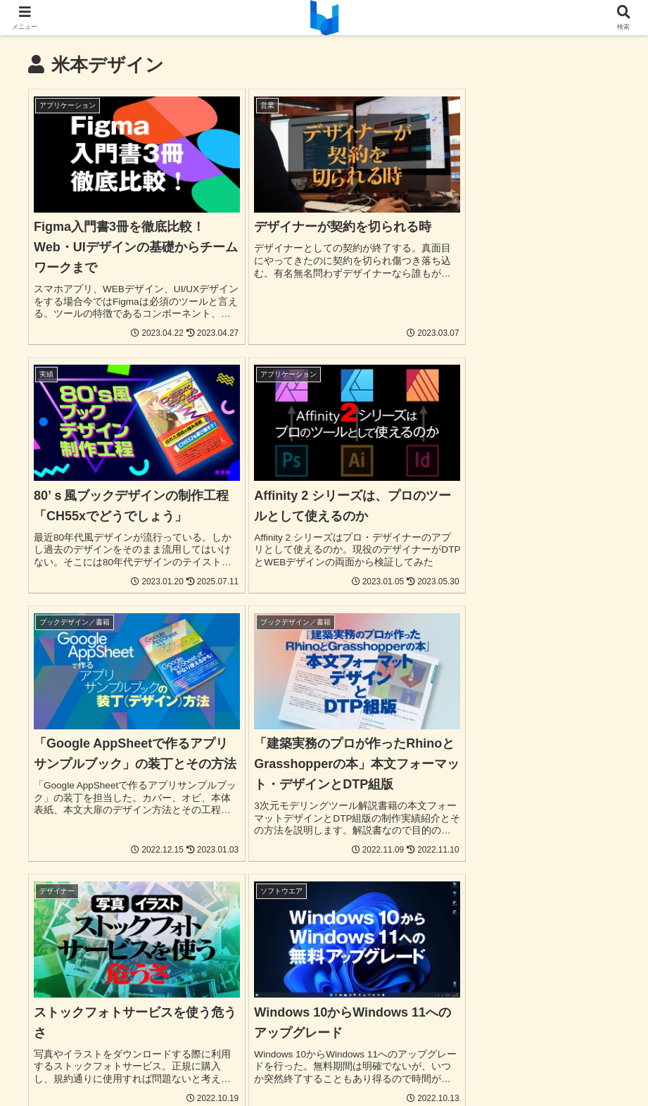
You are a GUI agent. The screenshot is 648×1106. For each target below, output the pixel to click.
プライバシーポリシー (326, 1061)
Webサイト (106, 1044)
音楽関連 (308, 1044)
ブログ (421, 1044)
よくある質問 (579, 1044)
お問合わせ (510, 1044)
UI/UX (53, 1044)
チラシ (160, 1044)
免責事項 (410, 1061)
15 (438, 935)
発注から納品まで (223, 1061)
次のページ (324, 880)
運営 (454, 1061)
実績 (461, 1044)
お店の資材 (367, 1044)
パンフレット (219, 1044)
